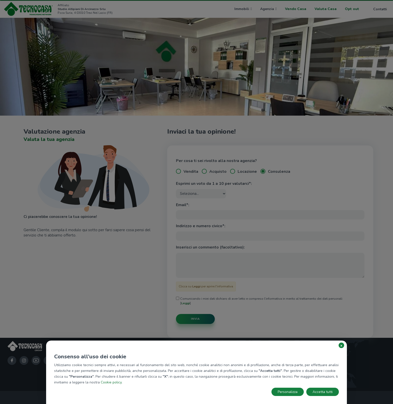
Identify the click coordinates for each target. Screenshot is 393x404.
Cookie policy (111, 382)
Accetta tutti (323, 391)
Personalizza (288, 391)
